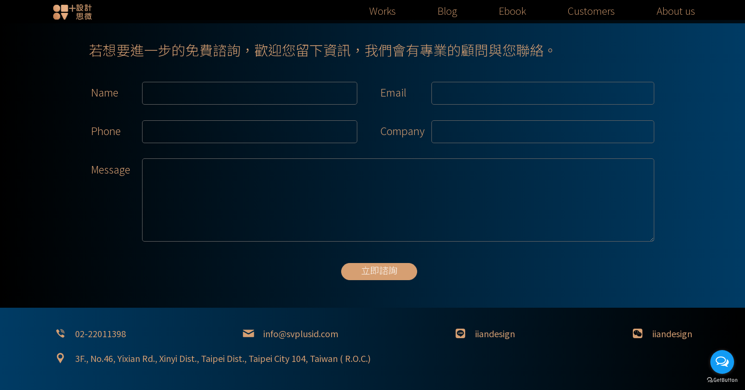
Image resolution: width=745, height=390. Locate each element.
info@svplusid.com (300, 333)
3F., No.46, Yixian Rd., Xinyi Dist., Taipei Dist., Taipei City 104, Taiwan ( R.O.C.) (223, 358)
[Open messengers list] (722, 362)
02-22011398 (100, 333)
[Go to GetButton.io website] (722, 380)
